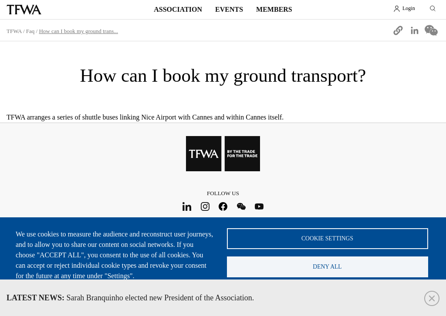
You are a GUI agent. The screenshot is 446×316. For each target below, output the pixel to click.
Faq (30, 31)
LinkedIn (187, 206)
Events (229, 9)
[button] (398, 30)
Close (431, 298)
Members (274, 9)
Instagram (204, 206)
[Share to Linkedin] (414, 30)
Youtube (259, 206)
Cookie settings (327, 238)
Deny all (327, 266)
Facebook (223, 206)
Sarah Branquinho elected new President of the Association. (130, 297)
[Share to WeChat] (431, 30)
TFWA (24, 9)
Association (178, 9)
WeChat (241, 206)
